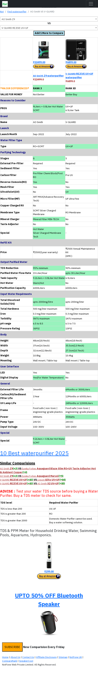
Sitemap (63, 657)
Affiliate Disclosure (46, 657)
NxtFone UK (75, 657)
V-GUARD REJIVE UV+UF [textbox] (15, 28)
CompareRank (9, 660)
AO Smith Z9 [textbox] (8, 19)
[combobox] (49, 19)
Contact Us (28, 657)
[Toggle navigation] (91, 3)
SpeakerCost (26, 660)
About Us (15, 657)
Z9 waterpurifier (48, 75)
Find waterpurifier (16, 11)
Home (5, 657)
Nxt (2, 11)
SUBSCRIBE (12, 647)
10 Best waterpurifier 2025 (34, 453)
